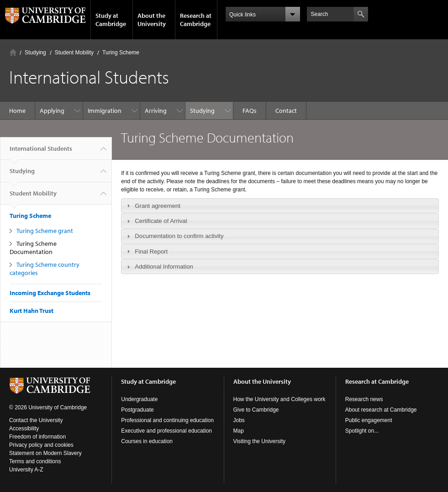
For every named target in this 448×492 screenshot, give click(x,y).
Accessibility (24, 428)
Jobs (239, 420)
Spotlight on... (362, 431)
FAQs (249, 110)
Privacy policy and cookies (41, 445)
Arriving (156, 110)
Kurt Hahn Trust (31, 311)
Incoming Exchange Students (50, 293)
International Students (41, 152)
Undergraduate (139, 399)
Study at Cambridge (110, 19)
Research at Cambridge (195, 19)
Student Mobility (74, 52)
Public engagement (368, 420)
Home (13, 52)
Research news (364, 399)
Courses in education (147, 441)
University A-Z (26, 469)
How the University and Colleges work (279, 399)
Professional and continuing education (167, 420)
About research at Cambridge (381, 410)
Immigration (104, 110)
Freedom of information (37, 437)
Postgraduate (137, 410)
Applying (52, 110)
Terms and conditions (35, 461)
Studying (35, 52)
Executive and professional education (166, 431)
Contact (286, 110)
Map (238, 431)
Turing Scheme (120, 52)
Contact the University (36, 420)
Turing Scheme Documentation (33, 247)
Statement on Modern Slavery (45, 453)
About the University (151, 19)
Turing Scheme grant (44, 231)
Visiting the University (259, 441)
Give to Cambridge (256, 410)
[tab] (280, 205)
